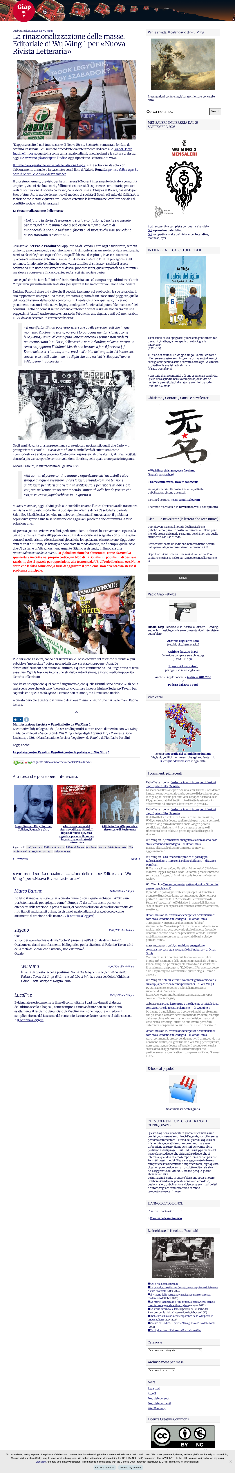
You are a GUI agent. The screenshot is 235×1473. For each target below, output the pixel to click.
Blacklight (41, 1461)
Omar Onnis (153, 915)
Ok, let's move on (104, 1467)
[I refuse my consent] (230, 1461)
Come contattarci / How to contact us (174, 482)
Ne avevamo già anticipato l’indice (43, 158)
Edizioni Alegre (75, 847)
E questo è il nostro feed (183, 666)
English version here (161, 474)
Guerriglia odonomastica (175, 761)
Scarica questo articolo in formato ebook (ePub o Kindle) (52, 762)
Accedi (152, 1393)
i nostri (184, 499)
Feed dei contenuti (159, 1398)
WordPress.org (157, 1408)
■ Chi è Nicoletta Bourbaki (163, 1283)
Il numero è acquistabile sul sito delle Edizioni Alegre (49, 165)
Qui (150, 230)
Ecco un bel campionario (166, 1218)
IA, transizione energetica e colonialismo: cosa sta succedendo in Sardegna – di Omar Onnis (181, 949)
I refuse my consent (131, 1467)
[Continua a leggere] (80, 916)
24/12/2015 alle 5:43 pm (121, 891)
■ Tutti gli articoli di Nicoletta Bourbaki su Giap (174, 1330)
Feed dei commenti (159, 1403)
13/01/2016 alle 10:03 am (121, 966)
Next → (135, 859)
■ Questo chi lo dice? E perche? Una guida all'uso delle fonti (181, 1323)
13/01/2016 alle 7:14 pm (122, 995)
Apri (150, 226)
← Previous (20, 859)
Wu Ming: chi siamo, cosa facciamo (172, 470)
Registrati (154, 1388)
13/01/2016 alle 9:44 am (121, 930)
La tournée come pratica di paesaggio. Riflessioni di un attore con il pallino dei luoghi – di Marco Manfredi (181, 860)
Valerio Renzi (62, 851)
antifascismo (34, 847)
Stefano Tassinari (42, 851)
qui (190, 659)
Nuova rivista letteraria (113, 847)
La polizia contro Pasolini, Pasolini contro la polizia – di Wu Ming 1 (61, 752)
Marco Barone (28, 891)
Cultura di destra (54, 847)
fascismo (91, 847)
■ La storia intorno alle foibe (164, 1309)
